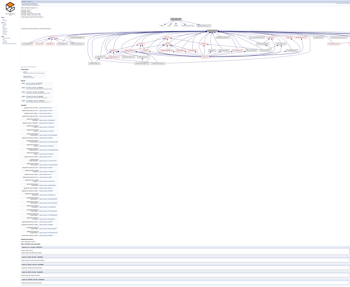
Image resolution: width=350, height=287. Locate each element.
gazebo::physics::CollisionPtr (46, 128)
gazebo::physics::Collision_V (46, 124)
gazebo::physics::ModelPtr (46, 192)
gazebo (23, 1)
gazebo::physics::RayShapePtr (47, 220)
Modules (3, 22)
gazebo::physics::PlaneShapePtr (47, 208)
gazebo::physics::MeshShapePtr (47, 186)
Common (5, 24)
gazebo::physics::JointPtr (45, 169)
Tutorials (5, 40)
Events (4, 25)
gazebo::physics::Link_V (45, 175)
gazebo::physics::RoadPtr (45, 223)
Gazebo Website (6, 38)
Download (5, 42)
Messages (5, 28)
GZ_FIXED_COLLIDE (31, 89)
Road (36, 223)
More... (37, 7)
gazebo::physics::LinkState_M (47, 182)
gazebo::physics (27, 77)
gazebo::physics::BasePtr (45, 117)
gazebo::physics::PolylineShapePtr (48, 212)
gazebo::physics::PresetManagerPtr (48, 216)
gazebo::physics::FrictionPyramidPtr (48, 143)
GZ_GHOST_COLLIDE (31, 93)
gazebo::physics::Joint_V (45, 158)
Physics (4, 30)
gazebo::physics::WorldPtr (46, 236)
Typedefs (348, 3)
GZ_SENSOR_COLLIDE (32, 102)
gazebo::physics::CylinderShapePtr (48, 136)
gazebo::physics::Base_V (45, 114)
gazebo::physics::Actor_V (45, 109)
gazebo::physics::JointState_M (47, 173)
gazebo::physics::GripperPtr (46, 147)
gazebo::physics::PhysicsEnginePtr (48, 204)
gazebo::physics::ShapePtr (46, 226)
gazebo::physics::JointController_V (48, 162)
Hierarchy (5, 20)
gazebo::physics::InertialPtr (46, 155)
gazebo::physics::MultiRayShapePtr (48, 200)
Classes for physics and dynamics (30, 5)
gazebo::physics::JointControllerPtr (48, 166)
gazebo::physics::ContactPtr (46, 132)
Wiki (4, 39)
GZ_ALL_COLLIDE (30, 84)
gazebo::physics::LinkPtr (45, 178)
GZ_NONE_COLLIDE (31, 97)
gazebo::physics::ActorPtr (46, 112)
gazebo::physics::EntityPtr (46, 139)
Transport (5, 34)
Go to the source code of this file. (28, 68)
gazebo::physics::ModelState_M (47, 196)
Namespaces (338, 3)
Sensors (4, 32)
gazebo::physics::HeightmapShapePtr (48, 151)
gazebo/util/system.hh (34, 16)
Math (4, 27)
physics (29, 1)
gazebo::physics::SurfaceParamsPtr (48, 234)
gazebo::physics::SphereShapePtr (48, 230)
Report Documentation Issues (9, 43)
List (3, 19)
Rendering (5, 31)
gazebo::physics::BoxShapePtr (47, 121)
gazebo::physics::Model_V (46, 189)
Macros (343, 3)
